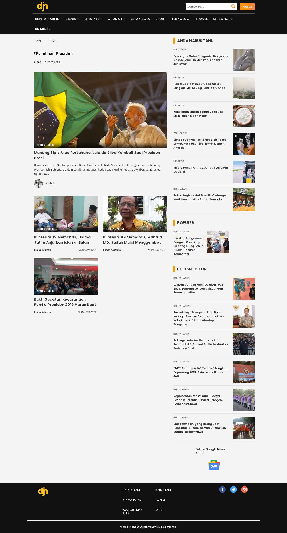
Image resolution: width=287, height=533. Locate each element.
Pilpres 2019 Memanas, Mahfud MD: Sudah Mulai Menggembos (132, 240)
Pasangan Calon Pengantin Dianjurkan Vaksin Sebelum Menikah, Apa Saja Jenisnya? (200, 60)
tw (234, 491)
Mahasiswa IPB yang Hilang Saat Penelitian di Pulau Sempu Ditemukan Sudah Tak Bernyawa (199, 428)
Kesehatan (180, 49)
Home (38, 41)
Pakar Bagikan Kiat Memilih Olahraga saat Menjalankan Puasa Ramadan (199, 197)
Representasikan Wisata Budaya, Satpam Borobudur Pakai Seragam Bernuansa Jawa (198, 400)
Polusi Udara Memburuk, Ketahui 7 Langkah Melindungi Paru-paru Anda (199, 86)
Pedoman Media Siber (132, 511)
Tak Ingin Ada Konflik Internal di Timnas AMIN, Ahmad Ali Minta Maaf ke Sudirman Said (200, 344)
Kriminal (42, 29)
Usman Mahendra (42, 250)
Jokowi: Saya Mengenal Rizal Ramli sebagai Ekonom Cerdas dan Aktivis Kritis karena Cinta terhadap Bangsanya (198, 318)
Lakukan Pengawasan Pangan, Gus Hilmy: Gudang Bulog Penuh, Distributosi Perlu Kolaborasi (188, 246)
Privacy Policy (131, 500)
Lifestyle (91, 19)
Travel (202, 19)
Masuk (247, 6)
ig (245, 491)
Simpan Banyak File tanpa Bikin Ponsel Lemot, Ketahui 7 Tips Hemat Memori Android (200, 144)
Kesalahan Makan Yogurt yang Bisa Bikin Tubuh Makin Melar (198, 114)
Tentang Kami (131, 490)
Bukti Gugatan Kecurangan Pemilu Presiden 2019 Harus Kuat (65, 302)
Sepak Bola (140, 19)
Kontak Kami (163, 490)
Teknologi (181, 19)
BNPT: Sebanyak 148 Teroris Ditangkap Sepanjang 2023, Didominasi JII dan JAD (200, 372)
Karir (158, 510)
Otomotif (116, 19)
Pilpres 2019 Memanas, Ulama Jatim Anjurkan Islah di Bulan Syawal (62, 242)
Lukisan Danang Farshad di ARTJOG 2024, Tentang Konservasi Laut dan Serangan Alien (198, 288)
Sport (161, 19)
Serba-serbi (223, 19)
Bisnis (71, 19)
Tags (52, 41)
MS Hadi (50, 183)
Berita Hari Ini (48, 19)
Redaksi (160, 500)
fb (222, 491)
